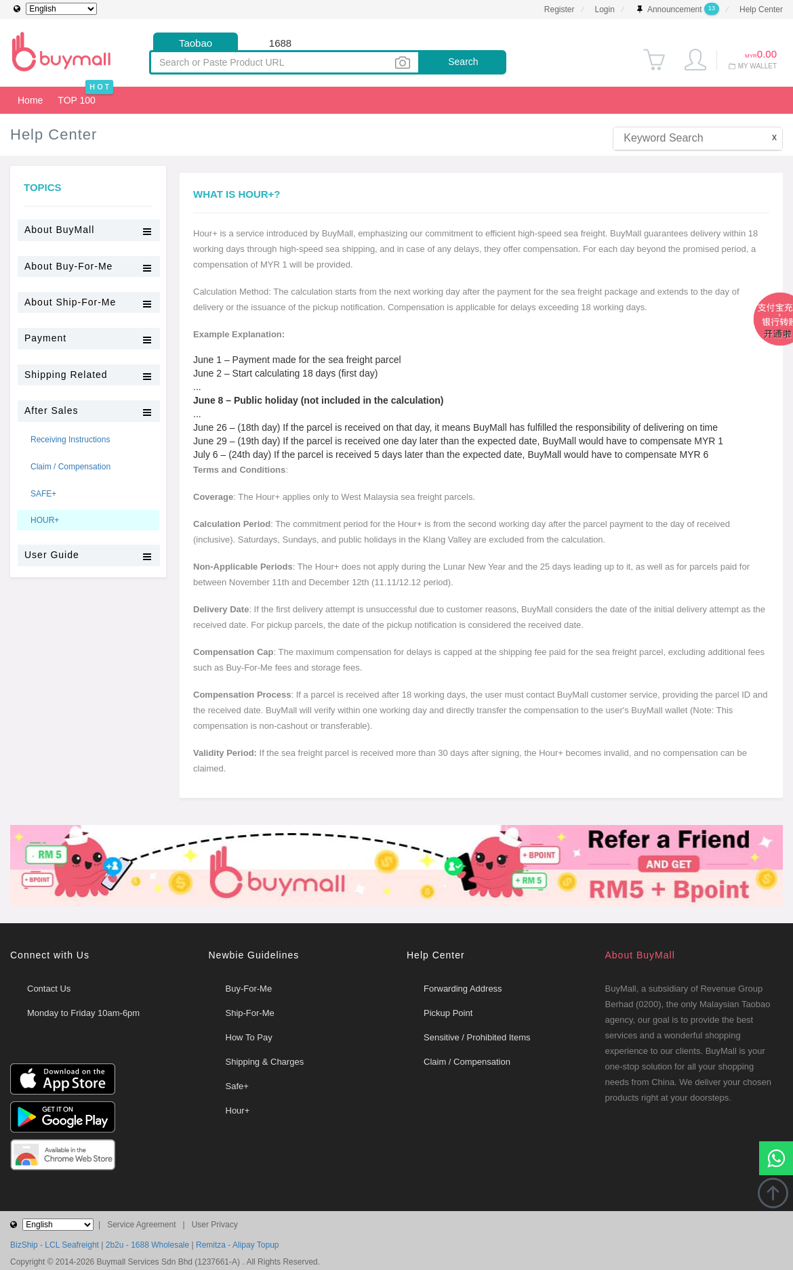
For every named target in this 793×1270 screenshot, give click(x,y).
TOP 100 (77, 100)
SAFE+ (43, 494)
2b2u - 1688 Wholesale (147, 1245)
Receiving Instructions (70, 439)
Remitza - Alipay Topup (237, 1245)
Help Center (761, 9)
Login (605, 9)
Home (28, 96)
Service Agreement (141, 1224)
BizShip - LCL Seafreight (54, 1245)
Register (559, 9)
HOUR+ (44, 520)
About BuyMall (640, 955)
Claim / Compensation (70, 466)
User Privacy (215, 1224)
